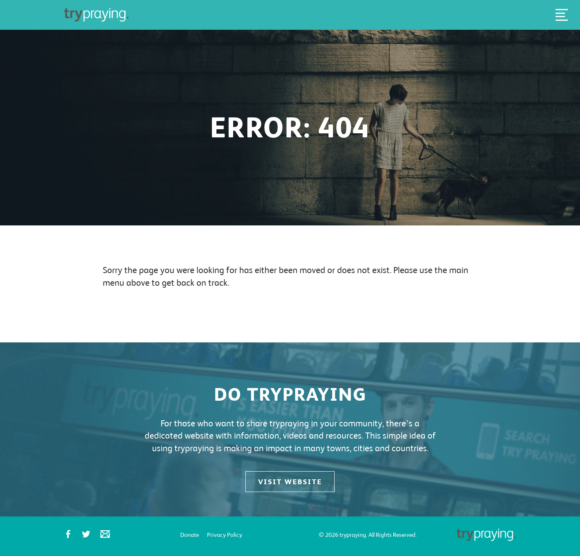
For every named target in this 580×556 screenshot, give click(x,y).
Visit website (290, 481)
